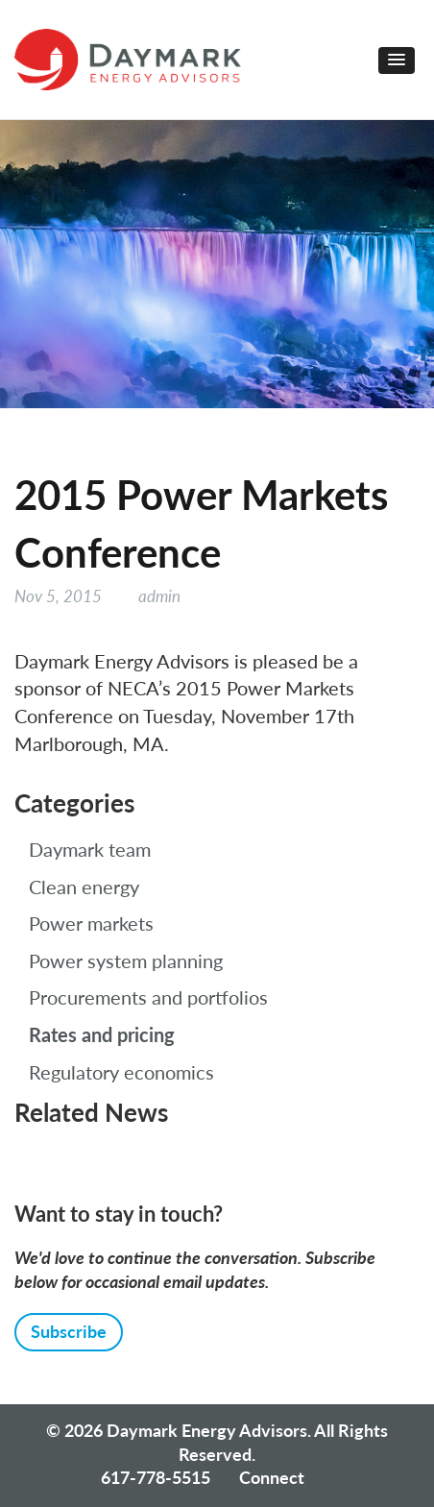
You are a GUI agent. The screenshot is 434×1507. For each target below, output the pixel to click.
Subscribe (69, 1331)
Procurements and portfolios (148, 997)
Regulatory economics (121, 1071)
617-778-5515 (155, 1477)
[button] (396, 60)
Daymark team (90, 849)
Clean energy (84, 886)
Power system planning (126, 960)
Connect (271, 1477)
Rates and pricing (102, 1034)
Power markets (91, 923)
